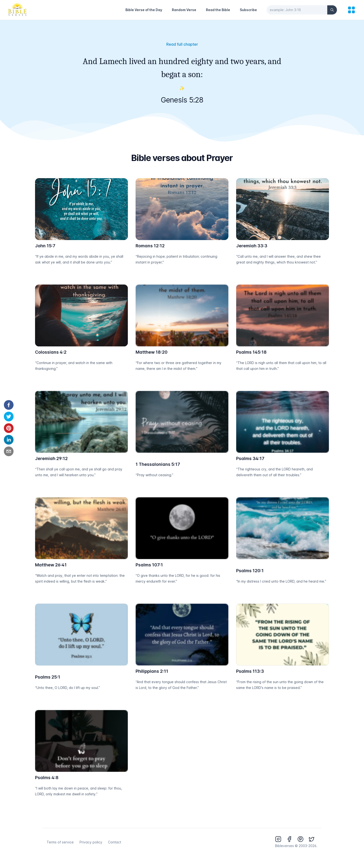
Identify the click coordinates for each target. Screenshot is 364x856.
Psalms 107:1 (149, 564)
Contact (114, 842)
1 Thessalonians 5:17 (158, 464)
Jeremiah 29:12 (51, 458)
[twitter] (9, 416)
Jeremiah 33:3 (251, 245)
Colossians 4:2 (50, 352)
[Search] (332, 10)
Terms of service (60, 842)
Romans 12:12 (150, 245)
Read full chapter (182, 44)
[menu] (351, 10)
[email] (9, 451)
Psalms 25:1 (47, 677)
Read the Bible (218, 10)
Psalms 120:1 (250, 570)
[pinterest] (9, 428)
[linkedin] (9, 440)
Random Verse (184, 10)
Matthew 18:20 (151, 352)
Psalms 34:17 (250, 458)
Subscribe (248, 10)
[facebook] (9, 405)
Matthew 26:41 (51, 564)
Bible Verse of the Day (143, 10)
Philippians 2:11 (152, 671)
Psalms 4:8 (46, 777)
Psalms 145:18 (251, 352)
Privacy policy (91, 842)
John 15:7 (45, 245)
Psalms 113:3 (250, 671)
